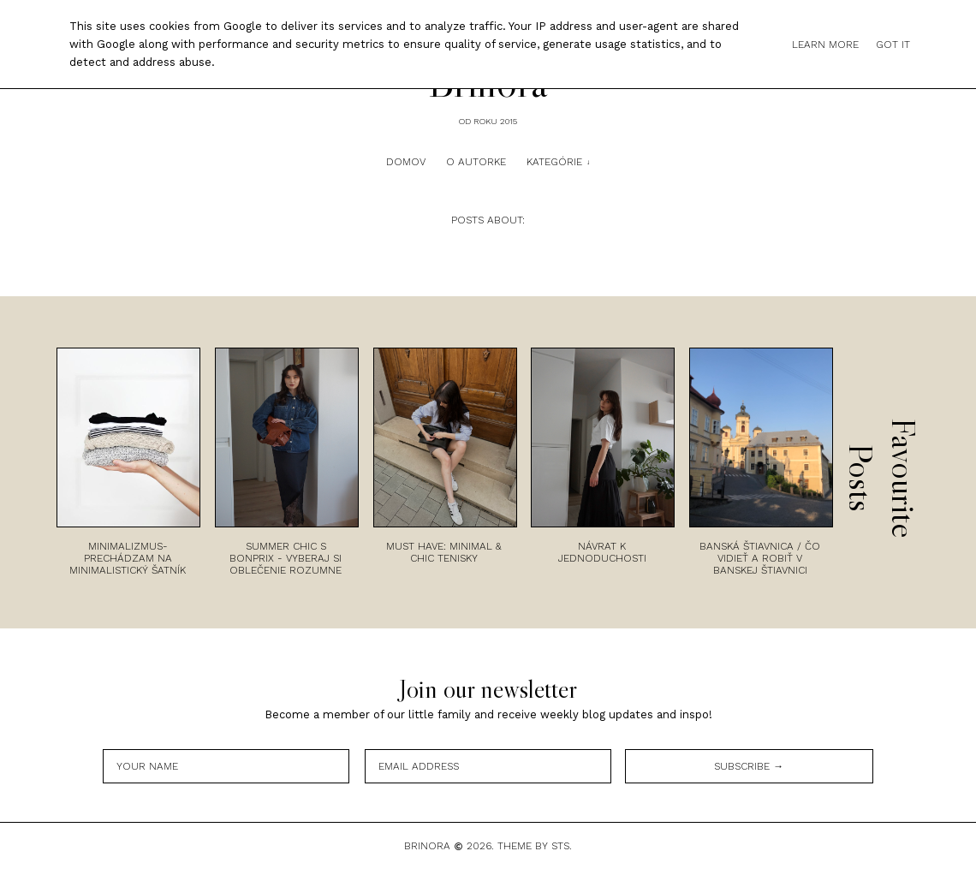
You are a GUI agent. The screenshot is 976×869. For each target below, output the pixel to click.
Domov (406, 162)
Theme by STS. (534, 846)
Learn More (825, 45)
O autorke (476, 162)
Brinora (427, 846)
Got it (893, 45)
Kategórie (554, 162)
